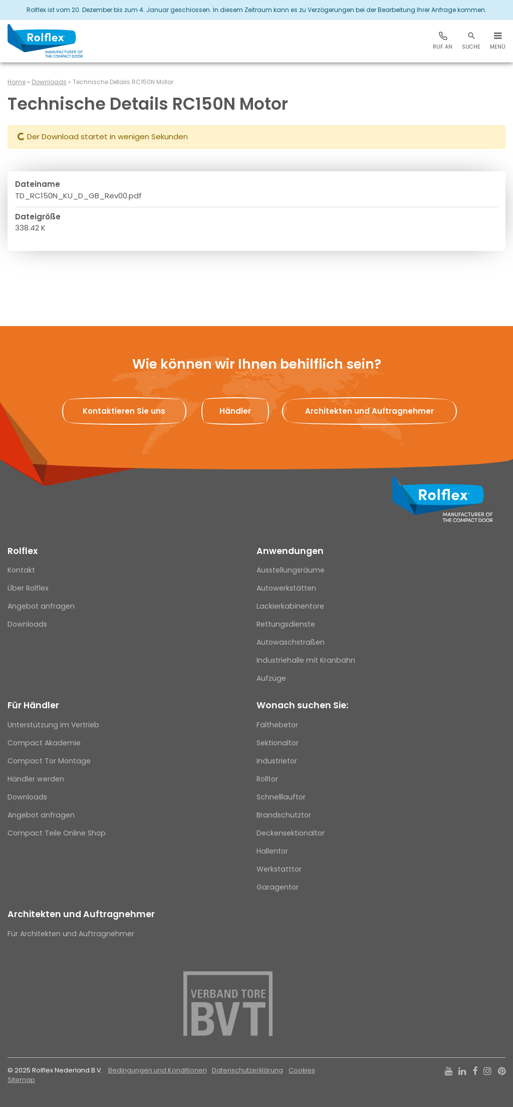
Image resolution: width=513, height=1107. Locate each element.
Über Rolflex (28, 588)
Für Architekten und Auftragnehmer (71, 934)
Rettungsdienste (285, 624)
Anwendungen (290, 551)
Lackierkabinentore (290, 606)
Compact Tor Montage (49, 761)
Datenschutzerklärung (247, 1070)
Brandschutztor (283, 815)
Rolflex (23, 551)
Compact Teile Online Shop (57, 833)
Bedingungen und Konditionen (157, 1070)
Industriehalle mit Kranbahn (305, 660)
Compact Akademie (44, 743)
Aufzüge (271, 678)
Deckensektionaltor (290, 833)
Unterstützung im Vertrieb (53, 725)
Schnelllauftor (281, 797)
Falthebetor (277, 725)
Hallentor (272, 851)
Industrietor (276, 761)
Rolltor (267, 779)
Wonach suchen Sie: (302, 705)
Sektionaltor (277, 743)
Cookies (302, 1070)
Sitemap (21, 1079)
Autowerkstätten (286, 588)
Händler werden (36, 779)
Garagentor (277, 887)
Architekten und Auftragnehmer (81, 914)
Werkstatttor (279, 869)
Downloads (49, 82)
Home (17, 82)
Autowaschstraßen (290, 642)
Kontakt (21, 570)
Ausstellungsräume (290, 570)
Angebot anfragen (41, 606)
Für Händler (33, 705)
